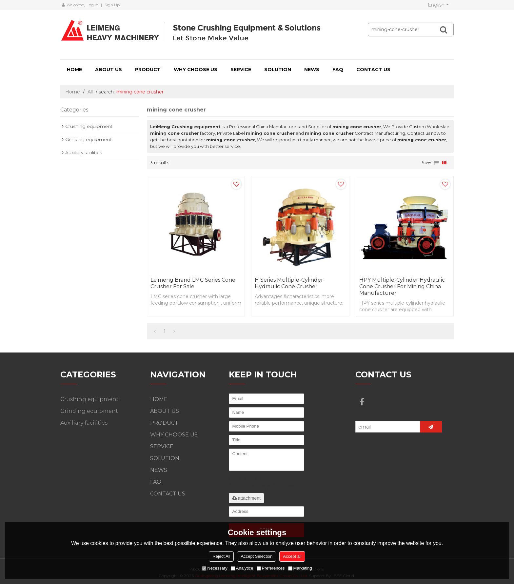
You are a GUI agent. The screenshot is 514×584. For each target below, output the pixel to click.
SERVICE (240, 69)
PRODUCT (148, 69)
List (436, 162)
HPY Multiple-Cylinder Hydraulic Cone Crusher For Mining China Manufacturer (402, 286)
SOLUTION (277, 69)
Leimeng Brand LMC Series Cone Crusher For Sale (192, 283)
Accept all (292, 556)
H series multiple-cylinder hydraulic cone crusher (289, 283)
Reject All (221, 556)
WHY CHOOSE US (195, 69)
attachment (246, 498)
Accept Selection (256, 556)
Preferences (271, 568)
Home (72, 92)
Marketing (300, 568)
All (90, 92)
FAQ (337, 69)
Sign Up (112, 4)
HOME (74, 69)
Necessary (214, 568)
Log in (92, 4)
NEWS (311, 69)
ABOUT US (108, 69)
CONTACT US (373, 69)
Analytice (242, 568)
